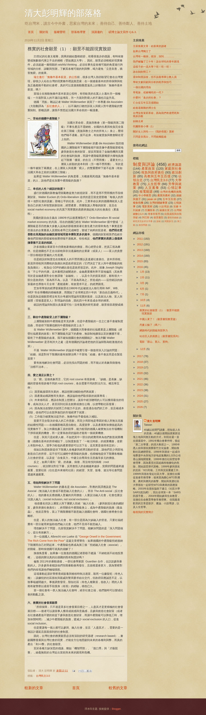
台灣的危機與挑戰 (171, 191)
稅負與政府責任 (152, 172)
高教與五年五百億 (157, 176)
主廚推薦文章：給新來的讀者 (149, 46)
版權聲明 (59, 32)
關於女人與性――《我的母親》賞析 (153, 131)
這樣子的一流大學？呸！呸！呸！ (152, 66)
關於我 (44, 32)
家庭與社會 (173, 168)
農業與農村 (163, 195)
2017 (140, 356)
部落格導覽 (78, 32)
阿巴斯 (145, 217)
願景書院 (158, 217)
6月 (142, 288)
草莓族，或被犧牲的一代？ (148, 92)
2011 (140, 238)
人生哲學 (154, 184)
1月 (142, 271)
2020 (140, 373)
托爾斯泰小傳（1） (144, 126)
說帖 (158, 221)
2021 (140, 378)
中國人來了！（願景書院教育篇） (159, 319)
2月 (142, 277)
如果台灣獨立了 (142, 51)
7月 (142, 294)
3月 (142, 282)
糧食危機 (138, 202)
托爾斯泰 (150, 210)
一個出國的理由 (142, 87)
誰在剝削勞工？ (142, 71)
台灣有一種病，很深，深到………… (153, 56)
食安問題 (143, 225)
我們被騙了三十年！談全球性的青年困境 (156, 61)
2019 (140, 367)
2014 (140, 255)
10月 (143, 299)
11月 (143, 305)
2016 (140, 266)
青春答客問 (154, 214)
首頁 (31, 32)
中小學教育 (144, 195)
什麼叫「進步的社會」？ (147, 97)
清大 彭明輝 (153, 421)
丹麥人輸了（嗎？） (151, 324)
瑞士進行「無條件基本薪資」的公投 (55, 77)
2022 (140, 384)
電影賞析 (147, 206)
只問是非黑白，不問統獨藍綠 (149, 136)
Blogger (116, 708)
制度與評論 (144, 164)
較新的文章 (34, 688)
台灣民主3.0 (43, 675)
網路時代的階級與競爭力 (154, 330)
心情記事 (174, 187)
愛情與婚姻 (172, 217)
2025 (140, 401)
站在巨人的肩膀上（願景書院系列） (160, 336)
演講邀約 (97, 32)
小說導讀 (164, 206)
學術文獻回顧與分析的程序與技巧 (152, 82)
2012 (140, 244)
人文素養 (152, 187)
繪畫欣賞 (164, 210)
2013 (140, 249)
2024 (140, 395)
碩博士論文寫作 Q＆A (122, 32)
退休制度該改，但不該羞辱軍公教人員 (155, 76)
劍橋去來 (138, 121)
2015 (140, 261)
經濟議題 (174, 164)
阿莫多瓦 (169, 221)
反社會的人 (53, 106)
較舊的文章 (118, 688)
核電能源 (146, 191)
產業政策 (148, 168)
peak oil (151, 199)
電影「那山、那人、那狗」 (155, 341)
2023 (140, 390)
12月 (143, 348)
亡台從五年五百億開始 (146, 102)
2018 (140, 361)
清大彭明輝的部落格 (63, 13)
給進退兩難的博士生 (144, 107)
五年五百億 (169, 199)
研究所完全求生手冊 (143, 221)
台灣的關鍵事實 (159, 202)
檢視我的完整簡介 (143, 512)
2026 (140, 407)
